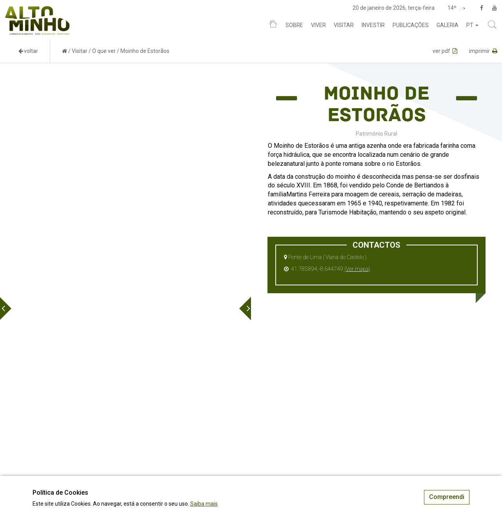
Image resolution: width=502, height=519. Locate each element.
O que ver (104, 51)
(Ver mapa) (357, 269)
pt (472, 25)
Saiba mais (204, 504)
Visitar (344, 25)
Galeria (447, 25)
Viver (318, 25)
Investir (373, 25)
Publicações (411, 25)
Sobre (294, 25)
